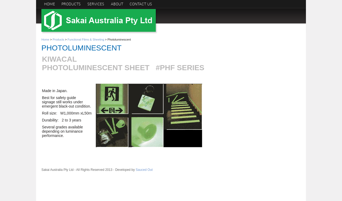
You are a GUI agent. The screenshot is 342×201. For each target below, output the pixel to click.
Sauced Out (144, 170)
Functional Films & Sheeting (86, 39)
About (117, 3)
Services (95, 3)
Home (49, 3)
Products (71, 3)
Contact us (141, 3)
